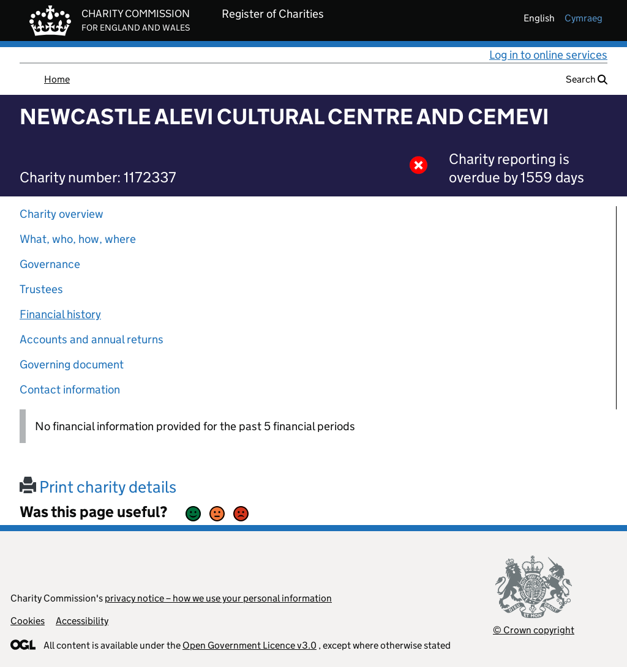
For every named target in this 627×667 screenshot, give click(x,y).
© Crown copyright (533, 630)
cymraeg (584, 18)
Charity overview (61, 214)
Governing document (72, 364)
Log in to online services (548, 55)
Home (57, 79)
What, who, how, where (78, 239)
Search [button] (586, 79)
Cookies (27, 621)
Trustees (41, 289)
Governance (50, 264)
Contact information (70, 389)
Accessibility (82, 621)
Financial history (60, 314)
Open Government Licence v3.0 (249, 645)
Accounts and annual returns (91, 339)
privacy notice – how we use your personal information (218, 598)
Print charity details (98, 487)
